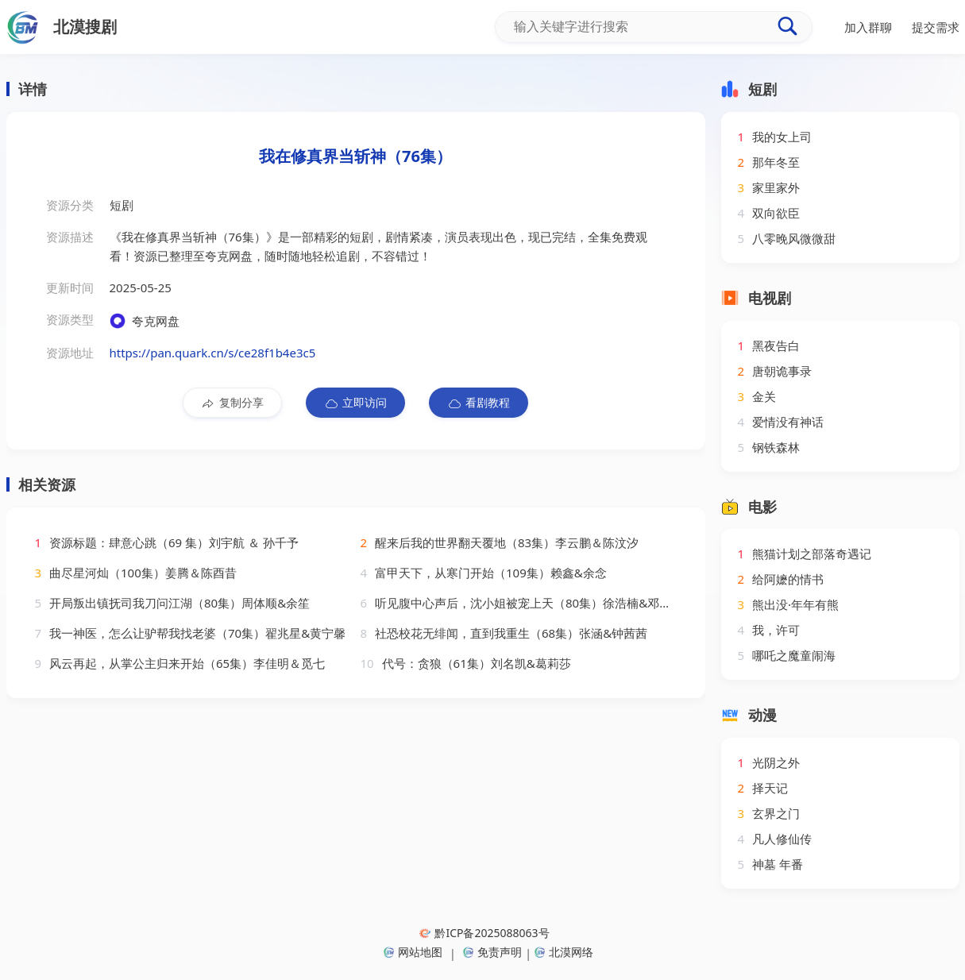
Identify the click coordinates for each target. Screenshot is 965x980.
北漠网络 (564, 951)
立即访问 (355, 403)
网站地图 (413, 951)
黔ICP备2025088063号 (484, 932)
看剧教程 (478, 403)
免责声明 (492, 951)
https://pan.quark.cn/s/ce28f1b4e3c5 (213, 353)
